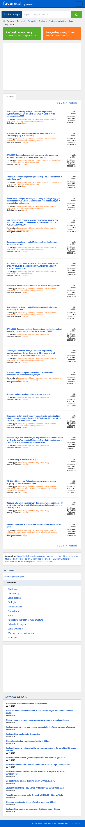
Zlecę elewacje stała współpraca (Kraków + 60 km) (42, 742)
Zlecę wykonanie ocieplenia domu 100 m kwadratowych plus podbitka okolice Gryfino (42, 713)
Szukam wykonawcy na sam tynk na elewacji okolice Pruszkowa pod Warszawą (42, 728)
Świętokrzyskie (65, 559)
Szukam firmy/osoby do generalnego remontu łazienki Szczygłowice (42, 758)
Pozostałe (32, 21)
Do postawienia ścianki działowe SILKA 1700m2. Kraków (42, 782)
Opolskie (19, 559)
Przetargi (21, 21)
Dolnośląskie (23, 556)
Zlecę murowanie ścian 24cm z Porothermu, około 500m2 (42, 803)
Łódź (71, 21)
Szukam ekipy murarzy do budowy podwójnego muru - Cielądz (42, 810)
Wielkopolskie (29, 562)
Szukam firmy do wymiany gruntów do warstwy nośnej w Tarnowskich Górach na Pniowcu (42, 750)
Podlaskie (39, 559)
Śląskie (56, 559)
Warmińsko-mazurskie (14, 562)
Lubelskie (49, 556)
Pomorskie (48, 559)
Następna (73, 103)
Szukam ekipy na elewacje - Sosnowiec (42, 735)
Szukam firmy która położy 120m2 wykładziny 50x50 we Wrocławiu (42, 789)
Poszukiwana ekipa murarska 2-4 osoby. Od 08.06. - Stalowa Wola (42, 796)
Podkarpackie (29, 559)
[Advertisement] (41, 66)
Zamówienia (9, 96)
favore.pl (21, 3)
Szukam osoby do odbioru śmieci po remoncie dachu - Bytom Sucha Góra (42, 765)
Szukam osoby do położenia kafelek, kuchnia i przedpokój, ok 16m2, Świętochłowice (42, 774)
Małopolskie (73, 556)
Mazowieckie (10, 559)
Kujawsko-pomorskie (36, 556)
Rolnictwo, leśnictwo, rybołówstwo (52, 21)
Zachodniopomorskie (43, 562)
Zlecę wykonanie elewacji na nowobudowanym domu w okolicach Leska (42, 721)
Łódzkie (65, 556)
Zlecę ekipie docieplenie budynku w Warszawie (42, 705)
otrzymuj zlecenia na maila (62, 33)
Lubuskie (57, 556)
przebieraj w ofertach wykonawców (22, 33)
